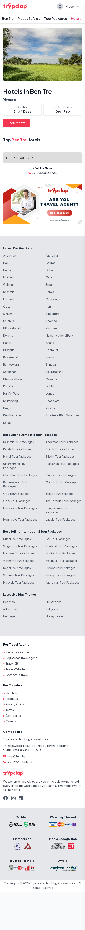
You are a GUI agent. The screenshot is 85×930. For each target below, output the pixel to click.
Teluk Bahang (54, 371)
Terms (10, 710)
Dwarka (8, 335)
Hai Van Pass (11, 393)
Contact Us (13, 715)
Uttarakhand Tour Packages (15, 466)
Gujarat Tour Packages (61, 475)
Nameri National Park (59, 335)
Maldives (9, 299)
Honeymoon (54, 616)
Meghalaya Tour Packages (20, 519)
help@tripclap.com (20, 756)
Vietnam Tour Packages (18, 560)
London (51, 393)
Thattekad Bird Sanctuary (63, 415)
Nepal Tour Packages (17, 568)
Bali (5, 263)
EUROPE (8, 277)
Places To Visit (29, 18)
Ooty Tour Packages (16, 501)
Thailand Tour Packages (61, 546)
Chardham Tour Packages (20, 475)
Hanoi (7, 342)
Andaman (9, 255)
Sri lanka (8, 321)
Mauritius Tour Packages (62, 560)
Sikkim (7, 313)
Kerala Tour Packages (17, 449)
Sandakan (10, 371)
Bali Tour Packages (58, 539)
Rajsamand (10, 357)
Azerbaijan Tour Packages (62, 582)
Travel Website (15, 669)
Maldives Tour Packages (18, 553)
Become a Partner (17, 652)
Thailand (51, 321)
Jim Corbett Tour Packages (63, 501)
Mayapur (51, 379)
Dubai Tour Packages (17, 539)
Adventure (10, 609)
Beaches (9, 602)
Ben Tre (8, 18)
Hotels (76, 18)
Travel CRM (13, 663)
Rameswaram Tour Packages (15, 484)
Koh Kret (9, 386)
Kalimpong (10, 401)
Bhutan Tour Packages (60, 553)
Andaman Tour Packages (62, 442)
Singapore (53, 313)
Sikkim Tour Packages (60, 456)
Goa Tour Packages (16, 493)
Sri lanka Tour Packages (18, 575)
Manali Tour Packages (17, 456)
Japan (49, 284)
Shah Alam (52, 401)
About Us (12, 698)
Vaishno (51, 408)
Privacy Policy (15, 704)
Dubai (7, 270)
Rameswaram (12, 364)
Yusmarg (51, 357)
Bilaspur (8, 350)
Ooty (6, 306)
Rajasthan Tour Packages (62, 464)
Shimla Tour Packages (60, 449)
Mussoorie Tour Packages (20, 508)
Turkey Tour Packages (60, 575)
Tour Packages (55, 18)
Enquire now (16, 123)
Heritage (9, 616)
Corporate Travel (17, 675)
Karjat (7, 422)
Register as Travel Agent (21, 658)
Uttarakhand (11, 328)
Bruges (8, 408)
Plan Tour (12, 693)
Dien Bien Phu (12, 415)
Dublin (50, 386)
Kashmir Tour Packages (18, 442)
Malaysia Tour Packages (18, 582)
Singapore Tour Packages (20, 546)
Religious (52, 609)
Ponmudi (52, 350)
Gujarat (8, 284)
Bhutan (50, 263)
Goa (49, 277)
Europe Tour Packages (60, 568)
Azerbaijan (52, 255)
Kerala (50, 292)
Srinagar (51, 364)
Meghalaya (53, 299)
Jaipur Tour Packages (59, 493)
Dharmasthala (12, 379)
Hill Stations (53, 602)
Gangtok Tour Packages (62, 482)
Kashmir (8, 292)
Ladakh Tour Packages (60, 519)
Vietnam (9, 99)
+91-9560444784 (20, 762)
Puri (48, 306)
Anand (50, 342)
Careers (11, 721)
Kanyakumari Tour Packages (58, 510)
